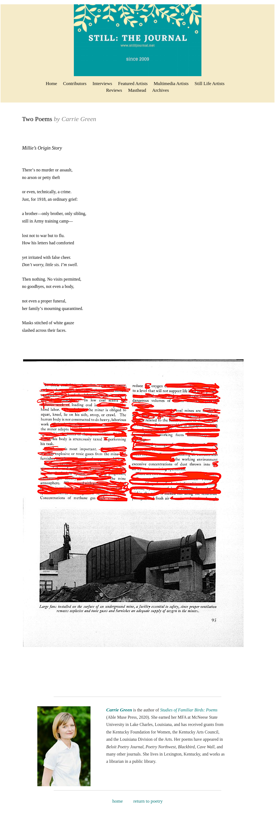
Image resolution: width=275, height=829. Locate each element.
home (119, 801)
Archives (160, 90)
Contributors (74, 83)
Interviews (102, 83)
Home (51, 83)
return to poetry (147, 801)
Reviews (114, 90)
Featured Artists (133, 83)
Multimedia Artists (171, 83)
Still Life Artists (210, 83)
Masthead (137, 90)
